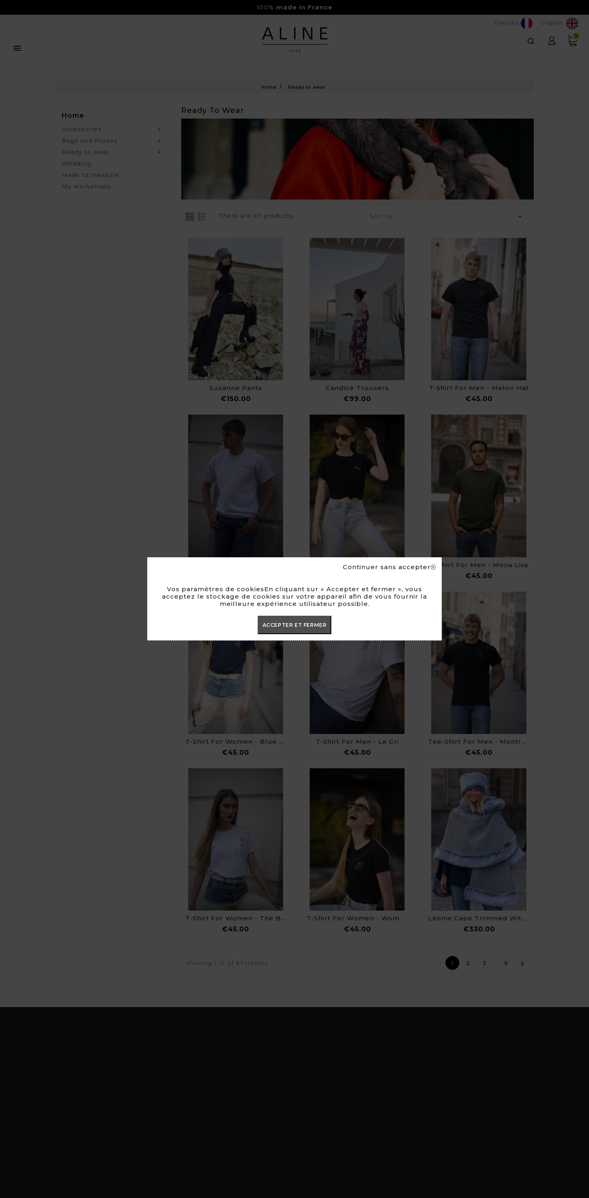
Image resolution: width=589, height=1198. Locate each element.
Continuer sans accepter (389, 567)
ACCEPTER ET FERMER (295, 625)
